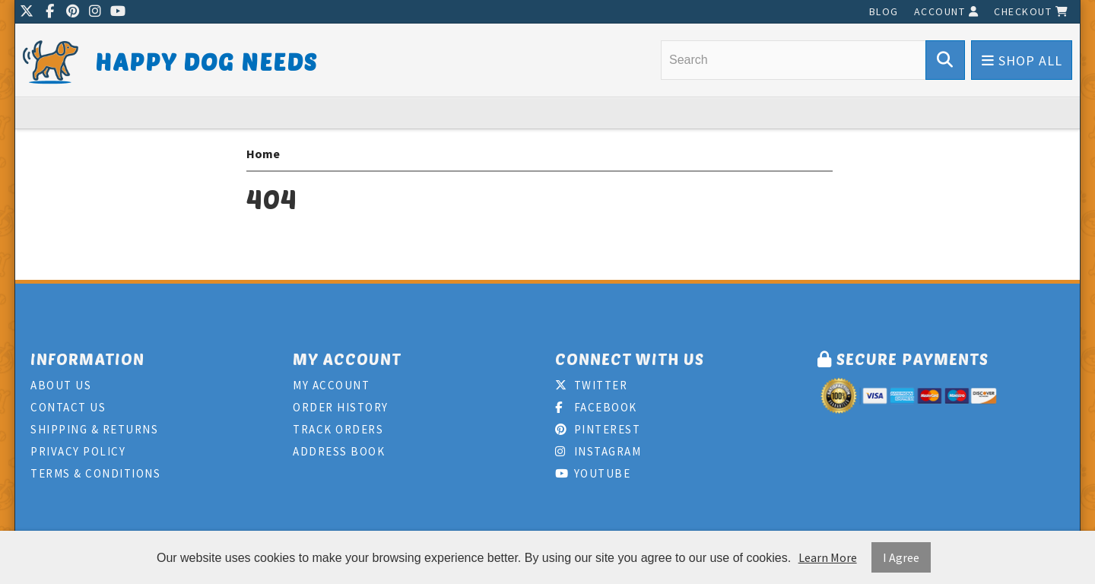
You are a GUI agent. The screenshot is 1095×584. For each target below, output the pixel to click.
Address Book (339, 451)
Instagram (598, 451)
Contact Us (68, 407)
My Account (331, 385)
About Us (60, 385)
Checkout (1031, 11)
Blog (884, 11)
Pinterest (597, 429)
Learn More (827, 557)
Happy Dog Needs (206, 61)
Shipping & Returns (94, 429)
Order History (341, 407)
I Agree (901, 557)
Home (263, 153)
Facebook (596, 407)
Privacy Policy (77, 451)
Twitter (591, 385)
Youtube (592, 473)
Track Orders (338, 429)
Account (946, 11)
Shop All (1022, 60)
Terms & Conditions (95, 473)
